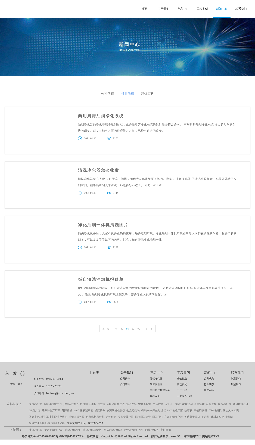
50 (127, 334)
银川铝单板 (90, 409)
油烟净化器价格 (92, 435)
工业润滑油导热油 (56, 422)
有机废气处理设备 (160, 395)
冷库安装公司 (126, 422)
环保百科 (147, 93)
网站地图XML (192, 441)
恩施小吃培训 (37, 422)
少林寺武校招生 (72, 409)
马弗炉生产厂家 (51, 415)
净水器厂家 (35, 409)
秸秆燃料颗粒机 (95, 422)
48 (116, 334)
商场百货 (182, 389)
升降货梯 (67, 415)
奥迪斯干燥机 (192, 422)
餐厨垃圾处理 (240, 409)
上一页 (106, 334)
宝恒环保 (165, 435)
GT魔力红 (34, 415)
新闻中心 (221, 8)
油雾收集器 (156, 389)
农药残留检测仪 (116, 415)
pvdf (76, 415)
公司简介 (125, 384)
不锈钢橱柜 (200, 415)
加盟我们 (236, 389)
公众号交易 (133, 415)
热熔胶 (188, 415)
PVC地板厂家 (175, 415)
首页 (144, 8)
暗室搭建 (199, 409)
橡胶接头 (100, 415)
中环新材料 (144, 409)
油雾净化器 (151, 435)
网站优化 (157, 422)
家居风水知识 (231, 415)
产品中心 (183, 8)
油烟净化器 (156, 384)
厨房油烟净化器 (113, 435)
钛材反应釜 (217, 422)
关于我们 (163, 8)
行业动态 (127, 93)
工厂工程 (182, 395)
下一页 (149, 334)
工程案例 (202, 8)
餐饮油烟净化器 (53, 435)
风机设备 (155, 401)
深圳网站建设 (143, 422)
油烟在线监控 (77, 422)
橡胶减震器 (86, 415)
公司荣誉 (125, 389)
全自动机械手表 (52, 409)
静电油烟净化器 (133, 435)
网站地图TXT (210, 441)
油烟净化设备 (73, 435)
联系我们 (241, 8)
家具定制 (187, 409)
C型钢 (101, 409)
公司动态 (107, 93)
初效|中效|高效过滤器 (153, 415)
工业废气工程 (184, 401)
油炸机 (205, 422)
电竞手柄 (211, 409)
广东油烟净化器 (173, 422)
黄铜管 (229, 422)
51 (133, 334)
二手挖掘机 (215, 415)
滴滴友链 (131, 409)
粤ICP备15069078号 (71, 441)
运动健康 (111, 422)
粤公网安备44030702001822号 (40, 441)
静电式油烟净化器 (39, 428)
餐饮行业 (182, 384)
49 (121, 334)
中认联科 (158, 409)
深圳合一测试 (173, 409)
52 (138, 334)
